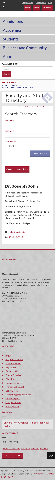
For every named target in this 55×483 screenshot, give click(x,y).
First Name (9, 121)
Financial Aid (12, 371)
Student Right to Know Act (18, 394)
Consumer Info (13, 390)
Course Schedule (13, 375)
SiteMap (50, 474)
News (36, 7)
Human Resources (14, 383)
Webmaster (40, 474)
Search (7, 74)
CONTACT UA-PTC (12, 455)
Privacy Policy (12, 406)
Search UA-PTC (9, 64)
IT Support (47, 7)
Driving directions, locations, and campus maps (25, 448)
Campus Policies (13, 402)
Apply (8, 355)
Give (50, 3)
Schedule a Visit (13, 363)
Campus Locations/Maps (17, 169)
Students (11, 39)
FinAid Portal (41, 3)
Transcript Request (15, 386)
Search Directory (39, 153)
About (8, 56)
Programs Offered (14, 359)
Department (10, 142)
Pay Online (11, 367)
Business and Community (25, 47)
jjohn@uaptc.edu (17, 231)
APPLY (27, 7)
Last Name (9, 131)
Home (5, 85)
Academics (12, 30)
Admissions (13, 21)
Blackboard (11, 379)
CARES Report (13, 398)
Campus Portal (27, 3)
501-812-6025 (15, 237)
